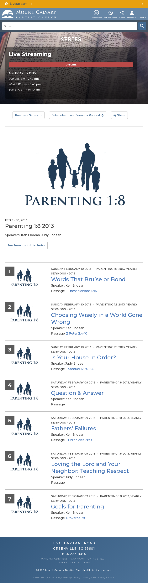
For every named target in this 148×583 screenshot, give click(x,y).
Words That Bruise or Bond (88, 279)
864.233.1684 (74, 554)
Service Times (110, 17)
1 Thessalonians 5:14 (81, 291)
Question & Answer (77, 393)
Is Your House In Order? (83, 357)
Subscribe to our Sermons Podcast (76, 115)
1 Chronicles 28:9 (79, 440)
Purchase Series (26, 115)
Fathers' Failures (73, 428)
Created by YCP (43, 577)
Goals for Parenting (77, 506)
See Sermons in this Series (26, 245)
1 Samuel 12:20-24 (79, 369)
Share (122, 17)
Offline (71, 64)
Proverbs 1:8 (75, 518)
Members (131, 17)
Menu (143, 17)
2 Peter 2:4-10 (76, 333)
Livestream (96, 17)
